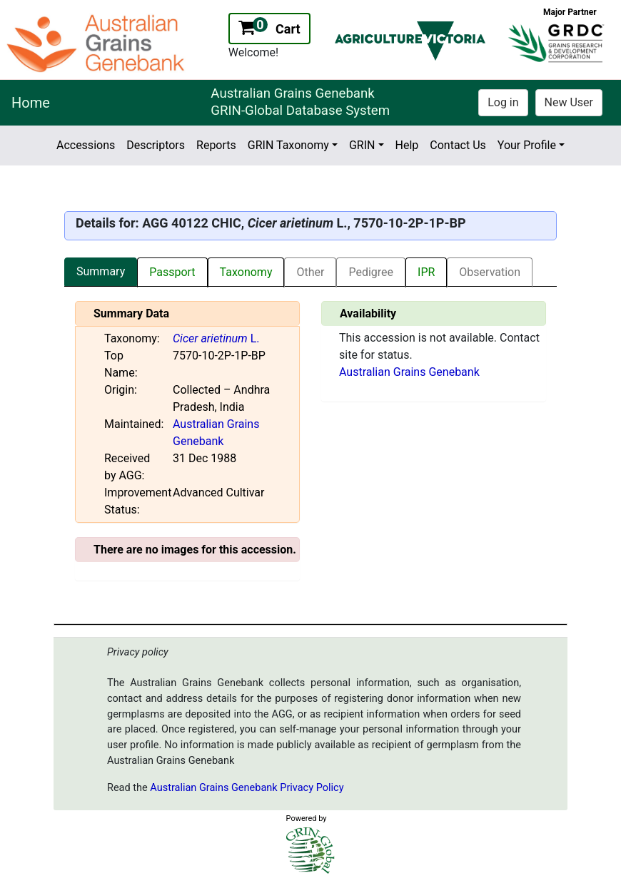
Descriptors (155, 145)
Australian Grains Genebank (409, 372)
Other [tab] (310, 272)
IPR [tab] (426, 272)
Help (407, 145)
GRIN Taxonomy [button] (288, 145)
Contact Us (458, 145)
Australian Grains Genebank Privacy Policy (246, 788)
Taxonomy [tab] (246, 272)
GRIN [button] (362, 145)
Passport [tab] (172, 272)
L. (216, 338)
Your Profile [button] (527, 145)
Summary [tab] (100, 271)
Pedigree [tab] (370, 272)
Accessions (85, 145)
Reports (216, 145)
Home (30, 102)
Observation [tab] (489, 272)
